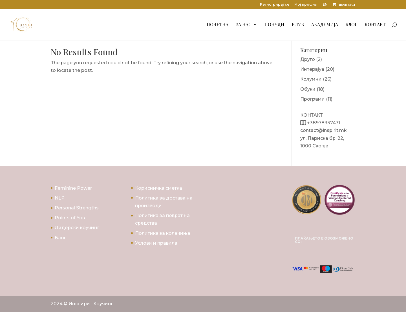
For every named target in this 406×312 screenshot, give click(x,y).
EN (325, 4)
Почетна (217, 25)
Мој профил (305, 4)
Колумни (311, 79)
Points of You (70, 217)
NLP (60, 198)
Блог (351, 25)
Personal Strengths (77, 208)
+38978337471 (323, 122)
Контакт (375, 25)
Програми (312, 99)
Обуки (307, 89)
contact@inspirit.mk (323, 130)
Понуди (274, 25)
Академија (324, 25)
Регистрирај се (274, 4)
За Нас (243, 25)
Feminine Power (73, 188)
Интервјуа (312, 69)
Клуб (298, 25)
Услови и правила (156, 243)
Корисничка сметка (158, 188)
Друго (307, 59)
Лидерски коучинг (77, 227)
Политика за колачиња (162, 233)
